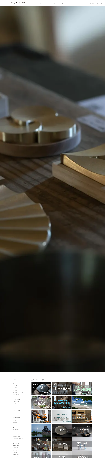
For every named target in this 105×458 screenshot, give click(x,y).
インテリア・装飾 (16, 401)
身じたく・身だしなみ (17, 399)
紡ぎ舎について (44, 3)
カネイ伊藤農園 (15, 456)
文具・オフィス (15, 403)
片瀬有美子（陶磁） (16, 454)
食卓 (13, 383)
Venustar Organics (15, 431)
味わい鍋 (14, 420)
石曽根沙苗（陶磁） (16, 429)
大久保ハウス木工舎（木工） (18, 438)
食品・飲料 (15, 387)
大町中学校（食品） (16, 443)
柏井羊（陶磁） (15, 452)
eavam (14, 427)
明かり (14, 406)
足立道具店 (15, 422)
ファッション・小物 (16, 410)
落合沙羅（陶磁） (16, 445)
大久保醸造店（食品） (17, 436)
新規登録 (92, 3)
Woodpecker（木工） (16, 434)
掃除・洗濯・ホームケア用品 (18, 392)
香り (13, 408)
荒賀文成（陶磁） (16, 425)
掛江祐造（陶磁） (16, 450)
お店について (53, 3)
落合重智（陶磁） (16, 447)
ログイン (97, 3)
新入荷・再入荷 (61, 3)
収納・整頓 (15, 390)
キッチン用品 (15, 385)
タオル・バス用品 (16, 394)
